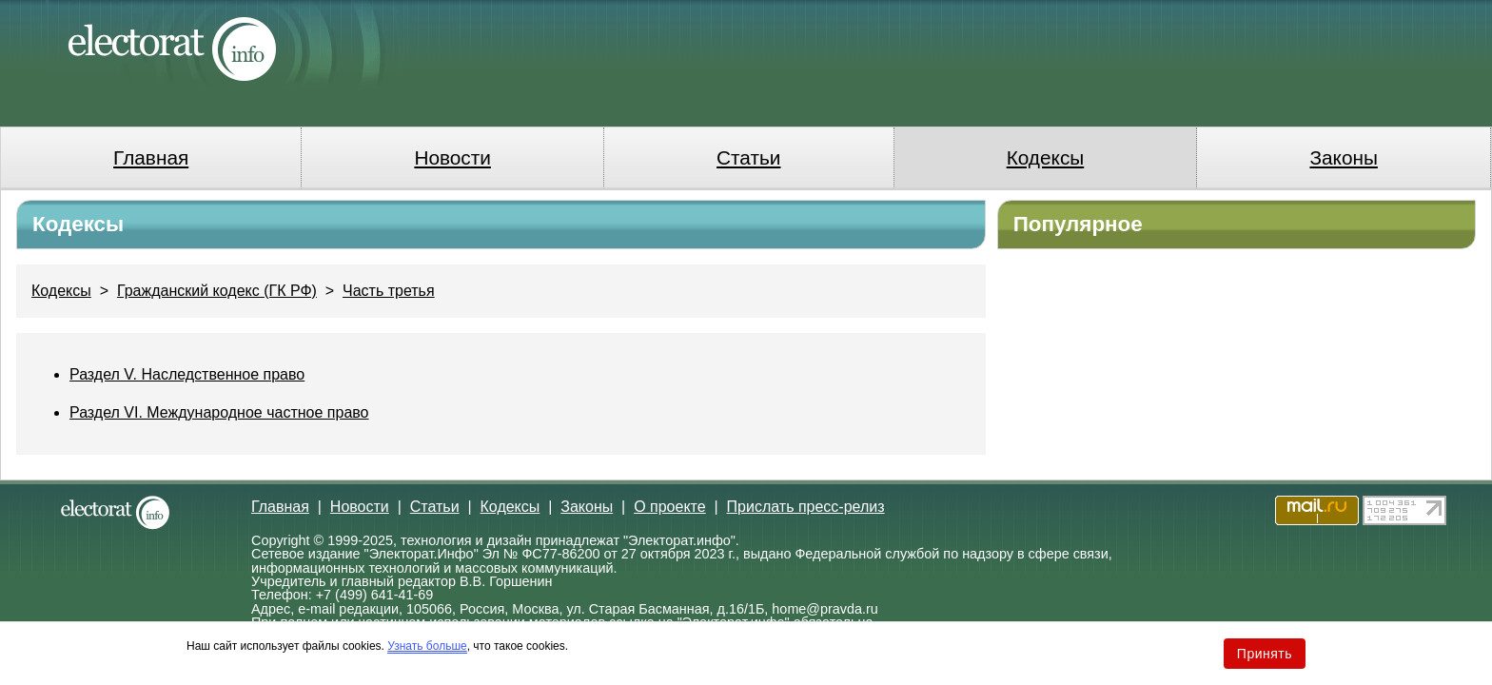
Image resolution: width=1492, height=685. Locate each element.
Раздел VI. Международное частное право (219, 412)
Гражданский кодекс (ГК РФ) (217, 291)
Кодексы (1046, 157)
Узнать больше (426, 646)
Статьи (748, 157)
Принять (1264, 653)
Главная (150, 157)
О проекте (669, 507)
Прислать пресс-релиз (806, 507)
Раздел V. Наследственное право (186, 374)
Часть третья (389, 291)
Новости (452, 157)
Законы (1343, 157)
